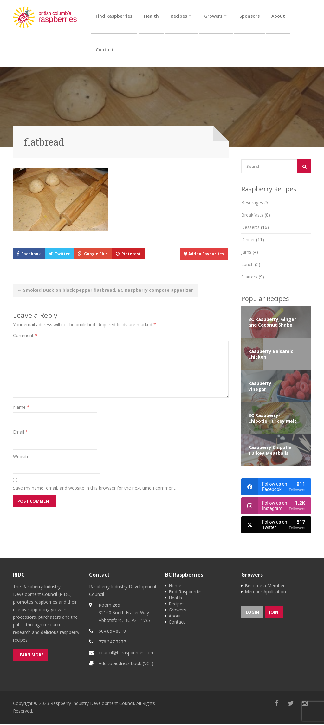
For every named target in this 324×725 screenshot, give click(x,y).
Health (151, 16)
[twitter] (276, 526)
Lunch (250, 266)
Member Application (265, 593)
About (278, 16)
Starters (252, 278)
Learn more (30, 656)
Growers (213, 16)
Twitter (62, 255)
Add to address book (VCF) (126, 665)
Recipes (179, 16)
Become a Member (265, 587)
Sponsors (249, 16)
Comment (25, 337)
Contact (105, 50)
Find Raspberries (114, 16)
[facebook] (276, 488)
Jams (249, 253)
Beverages (255, 204)
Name (21, 408)
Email (20, 433)
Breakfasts (255, 216)
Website (21, 458)
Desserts (255, 228)
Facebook (31, 255)
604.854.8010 (112, 632)
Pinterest (131, 255)
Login (252, 613)
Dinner (252, 241)
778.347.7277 (112, 643)
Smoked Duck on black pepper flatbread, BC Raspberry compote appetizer (105, 291)
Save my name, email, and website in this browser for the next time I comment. (94, 489)
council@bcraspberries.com (127, 654)
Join (273, 613)
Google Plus (96, 255)
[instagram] (276, 507)
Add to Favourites (204, 255)
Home (175, 587)
